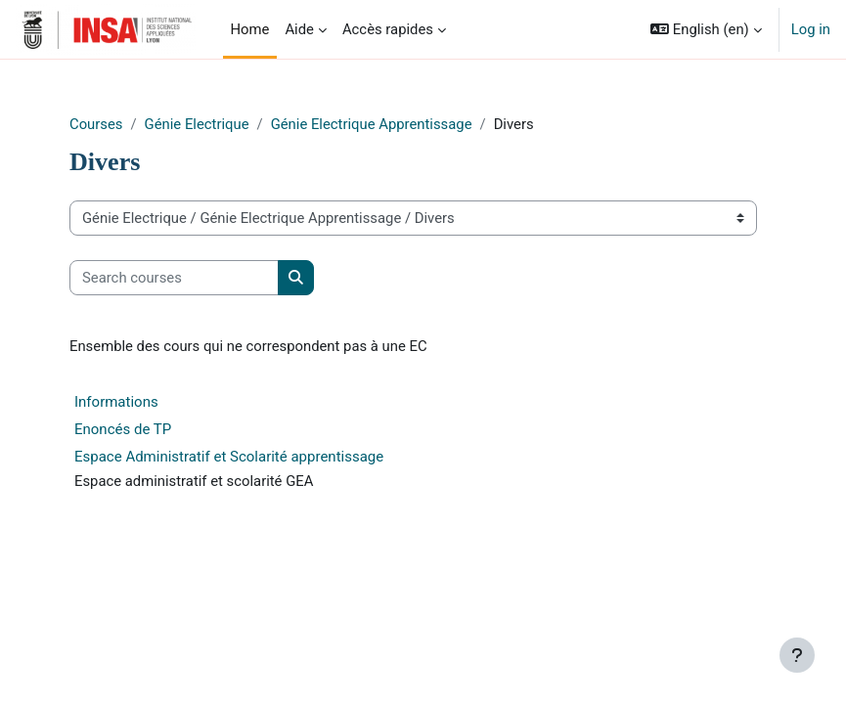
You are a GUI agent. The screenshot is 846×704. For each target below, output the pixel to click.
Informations (116, 402)
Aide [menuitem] (299, 29)
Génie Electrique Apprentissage (371, 124)
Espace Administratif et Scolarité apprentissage (228, 456)
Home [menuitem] (250, 29)
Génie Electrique (197, 124)
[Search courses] (174, 277)
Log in (810, 29)
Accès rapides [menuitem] (387, 29)
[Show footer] (797, 655)
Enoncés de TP (122, 429)
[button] (706, 29)
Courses (95, 124)
